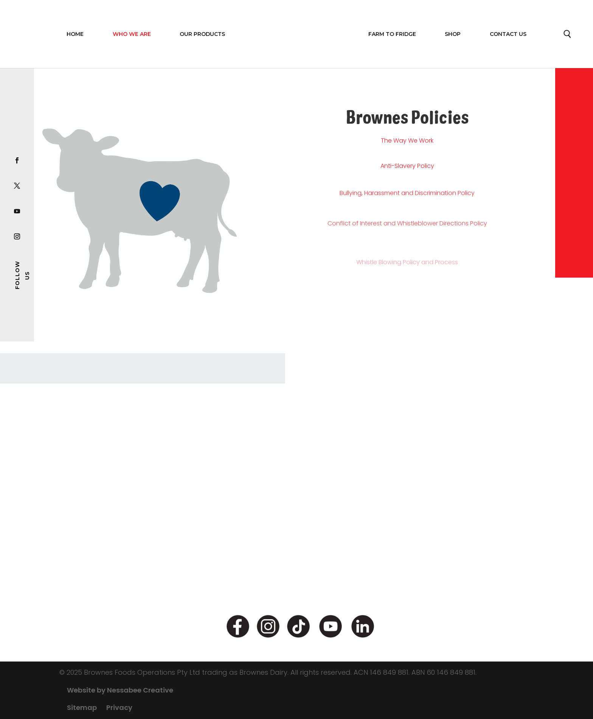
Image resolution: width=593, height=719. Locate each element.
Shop (453, 34)
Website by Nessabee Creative (120, 690)
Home (75, 34)
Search (567, 35)
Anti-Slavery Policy (407, 172)
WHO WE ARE (132, 34)
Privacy (119, 707)
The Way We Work (407, 142)
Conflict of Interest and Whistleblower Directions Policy (407, 248)
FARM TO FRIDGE (392, 34)
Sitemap (82, 707)
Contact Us (508, 34)
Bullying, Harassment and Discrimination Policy (407, 206)
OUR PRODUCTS (202, 34)
